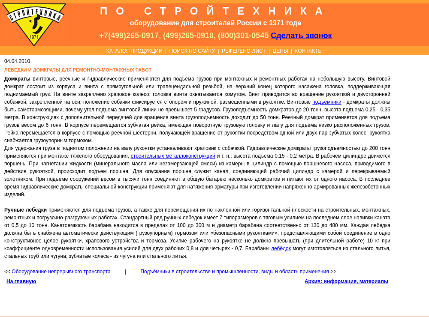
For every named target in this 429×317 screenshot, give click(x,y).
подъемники (326, 102)
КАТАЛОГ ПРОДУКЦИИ (134, 51)
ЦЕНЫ (280, 51)
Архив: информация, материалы (346, 281)
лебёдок (281, 248)
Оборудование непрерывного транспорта (61, 272)
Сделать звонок (301, 35)
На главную (21, 281)
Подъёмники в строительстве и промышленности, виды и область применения (234, 272)
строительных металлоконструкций (173, 156)
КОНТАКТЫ (309, 51)
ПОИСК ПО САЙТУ (192, 51)
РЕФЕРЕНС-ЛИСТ (244, 51)
